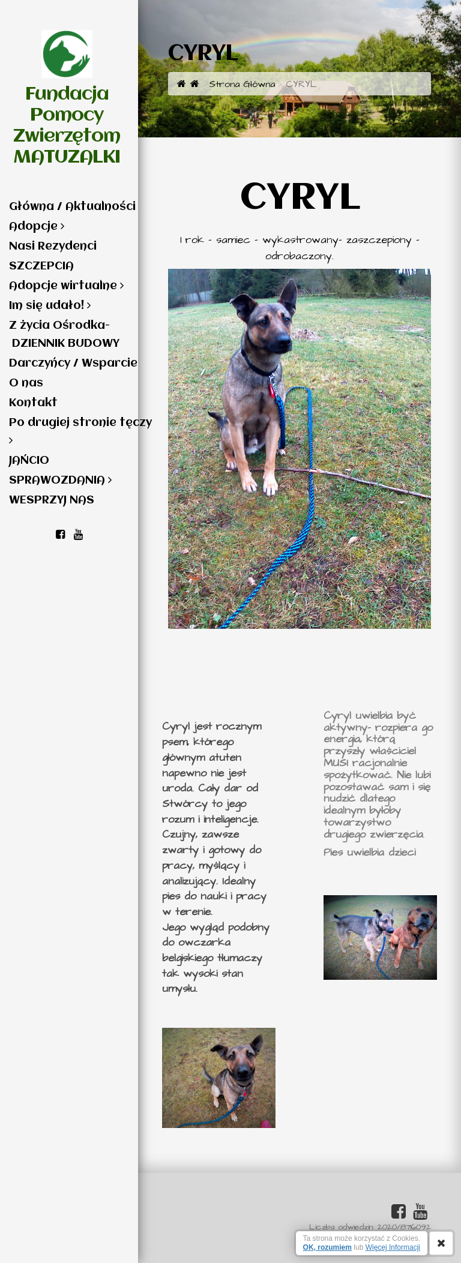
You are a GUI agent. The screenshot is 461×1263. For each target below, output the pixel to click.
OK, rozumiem (327, 1247)
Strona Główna (232, 84)
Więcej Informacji (393, 1247)
